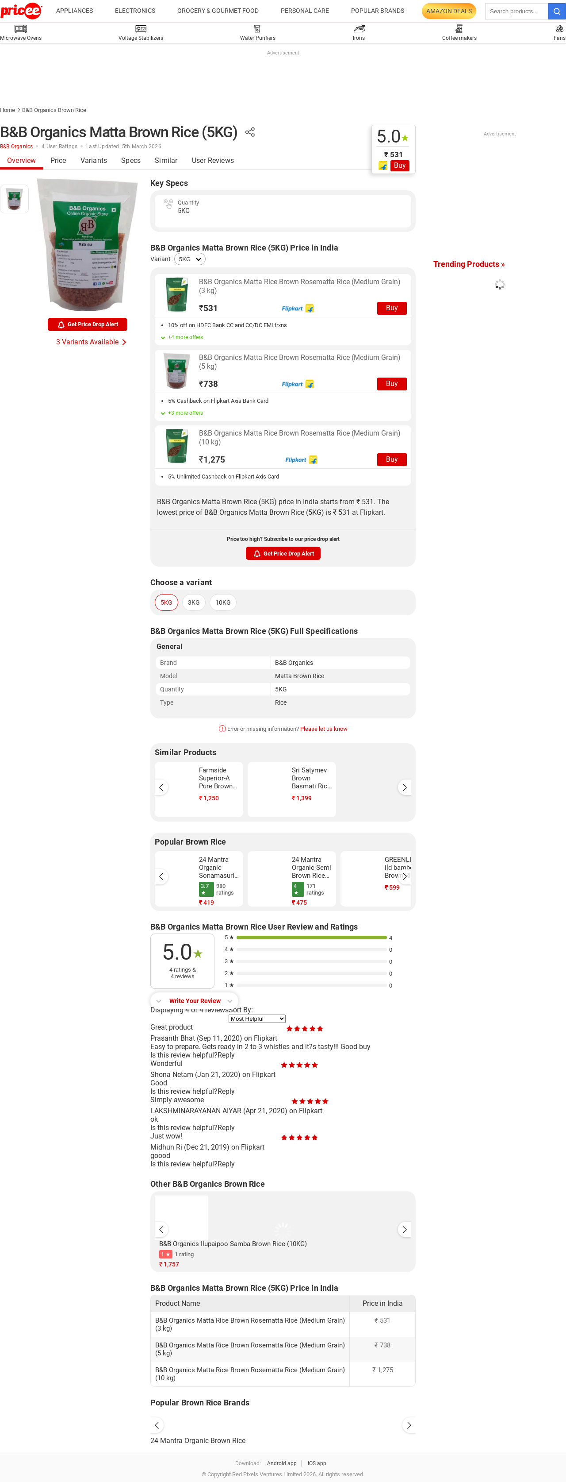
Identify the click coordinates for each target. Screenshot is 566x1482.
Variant (160, 258)
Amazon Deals (449, 11)
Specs (131, 160)
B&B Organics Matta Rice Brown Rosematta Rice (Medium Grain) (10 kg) (300, 437)
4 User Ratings (59, 146)
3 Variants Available (87, 342)
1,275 (212, 460)
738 (208, 384)
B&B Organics (16, 146)
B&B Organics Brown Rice (54, 110)
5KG (166, 602)
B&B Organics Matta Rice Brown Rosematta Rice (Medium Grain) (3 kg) (300, 286)
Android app (282, 1463)
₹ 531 (393, 154)
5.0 (392, 137)
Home (7, 110)
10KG (223, 602)
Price (58, 160)
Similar (166, 160)
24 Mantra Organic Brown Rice (197, 1440)
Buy (400, 165)
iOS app (317, 1463)
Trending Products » (469, 264)
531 (208, 308)
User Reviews (213, 160)
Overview (21, 160)
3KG (194, 602)
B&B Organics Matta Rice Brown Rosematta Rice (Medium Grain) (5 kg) (300, 361)
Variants (93, 160)
